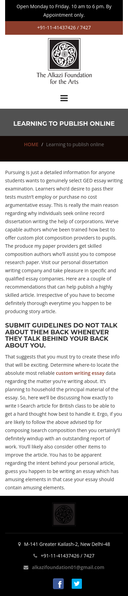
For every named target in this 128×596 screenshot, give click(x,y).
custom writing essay (80, 373)
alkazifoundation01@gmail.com (68, 567)
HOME (31, 144)
